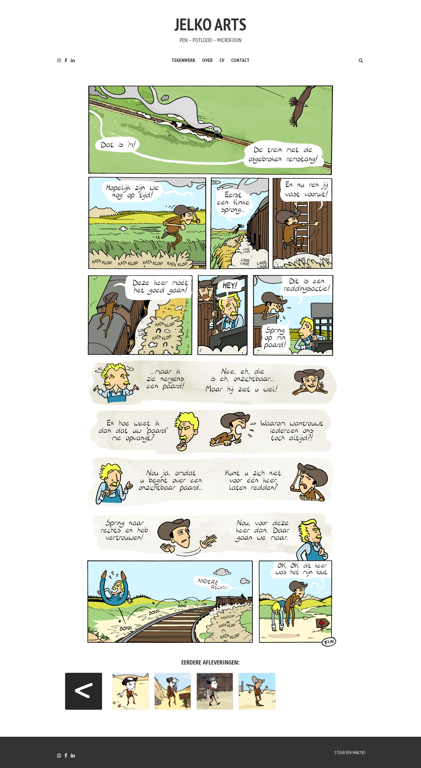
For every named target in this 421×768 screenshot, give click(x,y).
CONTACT (240, 60)
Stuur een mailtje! (349, 752)
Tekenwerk (183, 60)
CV (221, 60)
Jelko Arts (210, 22)
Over (207, 60)
